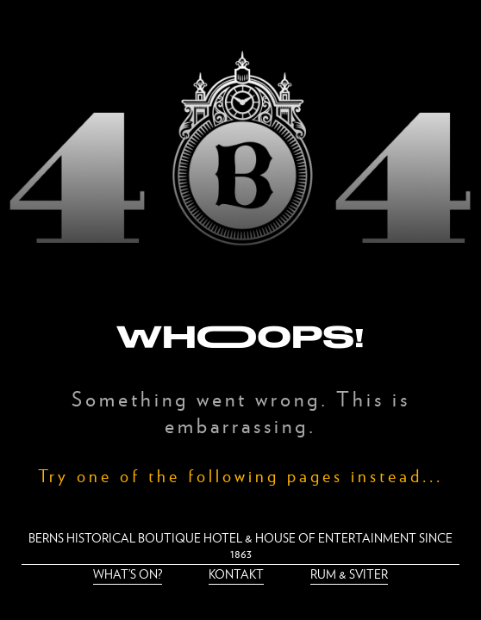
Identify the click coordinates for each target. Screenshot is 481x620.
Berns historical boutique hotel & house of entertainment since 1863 (240, 545)
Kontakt (236, 574)
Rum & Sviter (349, 574)
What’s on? (127, 574)
